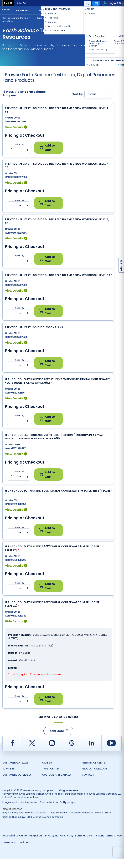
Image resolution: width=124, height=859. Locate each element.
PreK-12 (8, 3)
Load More (58, 731)
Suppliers (8, 768)
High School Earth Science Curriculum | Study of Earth (81, 812)
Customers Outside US (17, 774)
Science (41, 17)
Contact (111, 10)
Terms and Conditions (16, 842)
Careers (47, 762)
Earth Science (58, 17)
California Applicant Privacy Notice (41, 835)
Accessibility (10, 835)
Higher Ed (21, 3)
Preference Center (94, 762)
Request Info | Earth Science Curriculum (24, 812)
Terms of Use (113, 835)
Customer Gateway (15, 762)
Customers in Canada (56, 774)
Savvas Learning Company (16, 17)
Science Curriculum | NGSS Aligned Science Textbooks (32, 817)
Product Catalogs (94, 768)
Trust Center (50, 768)
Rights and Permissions (89, 835)
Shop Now (7, 21)
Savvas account (39, 674)
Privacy (68, 835)
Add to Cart (47, 147)
